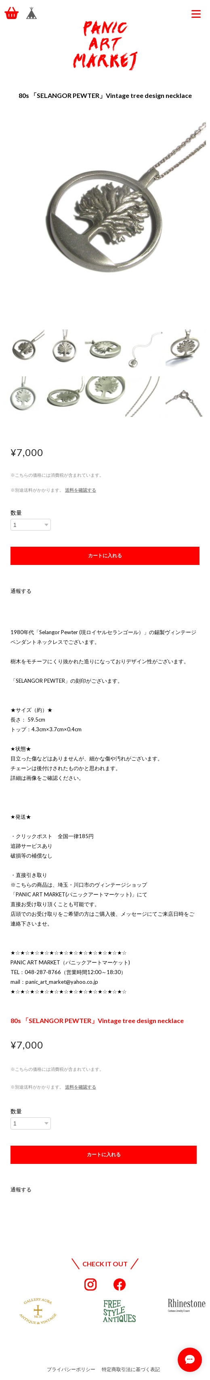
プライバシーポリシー (71, 1369)
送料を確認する (80, 490)
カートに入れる (105, 555)
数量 (16, 513)
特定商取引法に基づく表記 (131, 1369)
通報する (21, 591)
